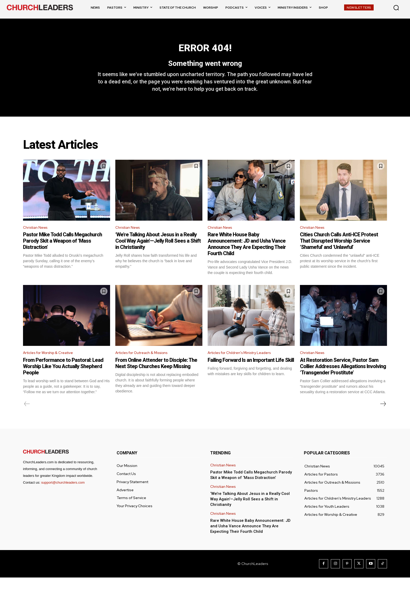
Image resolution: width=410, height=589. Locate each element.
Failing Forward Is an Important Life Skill (251, 371)
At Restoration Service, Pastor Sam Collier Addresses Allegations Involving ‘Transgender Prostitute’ (343, 377)
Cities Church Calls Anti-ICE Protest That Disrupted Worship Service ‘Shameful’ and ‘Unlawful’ (339, 251)
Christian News (37, 237)
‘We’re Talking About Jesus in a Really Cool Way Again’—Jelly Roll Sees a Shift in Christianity (158, 251)
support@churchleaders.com (62, 494)
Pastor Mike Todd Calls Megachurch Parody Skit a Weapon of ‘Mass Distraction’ (62, 251)
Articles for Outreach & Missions (145, 364)
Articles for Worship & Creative (52, 364)
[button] (396, 7)
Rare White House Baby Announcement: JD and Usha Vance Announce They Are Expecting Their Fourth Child (247, 254)
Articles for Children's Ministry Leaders (244, 364)
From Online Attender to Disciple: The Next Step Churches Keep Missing (156, 374)
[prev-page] (27, 415)
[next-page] (383, 415)
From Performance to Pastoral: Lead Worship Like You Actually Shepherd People (63, 377)
